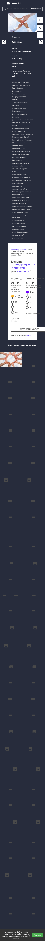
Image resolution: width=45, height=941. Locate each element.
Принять (37, 935)
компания (25, 198)
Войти (28, 335)
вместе (15, 166)
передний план (18, 195)
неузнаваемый (18, 229)
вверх (29, 180)
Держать (29, 134)
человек (15, 157)
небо (21, 166)
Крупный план (17, 140)
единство (23, 203)
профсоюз (16, 200)
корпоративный (18, 189)
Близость (21, 131)
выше (14, 172)
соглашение (17, 186)
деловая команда (19, 221)
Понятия (15, 134)
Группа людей (18, 111)
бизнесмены (17, 160)
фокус (29, 209)
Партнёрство (17, 88)
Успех (14, 126)
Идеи (14, 131)
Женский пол (17, 143)
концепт (25, 200)
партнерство (26, 177)
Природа (16, 154)
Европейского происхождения (18, 147)
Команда (15, 100)
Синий (26, 137)
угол (14, 212)
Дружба (15, 117)
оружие (29, 206)
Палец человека (18, 94)
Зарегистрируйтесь (19, 250)
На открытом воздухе (21, 151)
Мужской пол (17, 137)
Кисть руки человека (20, 128)
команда (15, 177)
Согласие (16, 82)
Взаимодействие (19, 108)
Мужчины (28, 140)
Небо (22, 134)
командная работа (19, 175)
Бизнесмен (16, 123)
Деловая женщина (19, 114)
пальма (15, 203)
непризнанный (18, 235)
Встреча (15, 105)
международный (19, 226)
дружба (25, 169)
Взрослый (28, 143)
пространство (18, 215)
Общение (26, 123)
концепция (16, 169)
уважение (29, 215)
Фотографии (35, 9)
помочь (26, 163)
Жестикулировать (19, 103)
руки (28, 189)
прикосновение (18, 206)
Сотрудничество (19, 97)
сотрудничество (19, 180)
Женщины (25, 154)
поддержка (17, 163)
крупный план (17, 183)
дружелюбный (25, 192)
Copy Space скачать (20, 232)
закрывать (16, 218)
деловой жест (18, 238)
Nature (30, 120)
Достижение (17, 91)
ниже (23, 209)
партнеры (16, 198)
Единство (25, 82)
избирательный (18, 223)
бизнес (15, 192)
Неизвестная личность (21, 85)
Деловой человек (19, 120)
